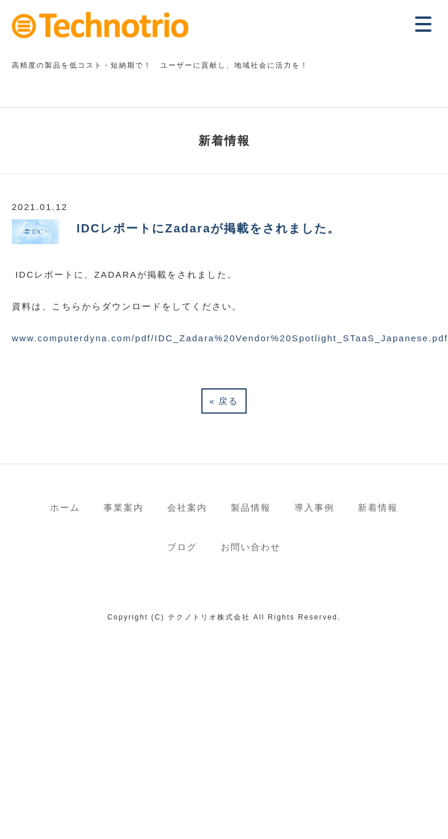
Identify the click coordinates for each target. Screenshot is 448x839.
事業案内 (124, 507)
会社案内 (187, 507)
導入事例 (314, 507)
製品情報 (251, 507)
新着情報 (378, 507)
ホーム (65, 507)
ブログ (182, 547)
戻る (224, 401)
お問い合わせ (251, 547)
